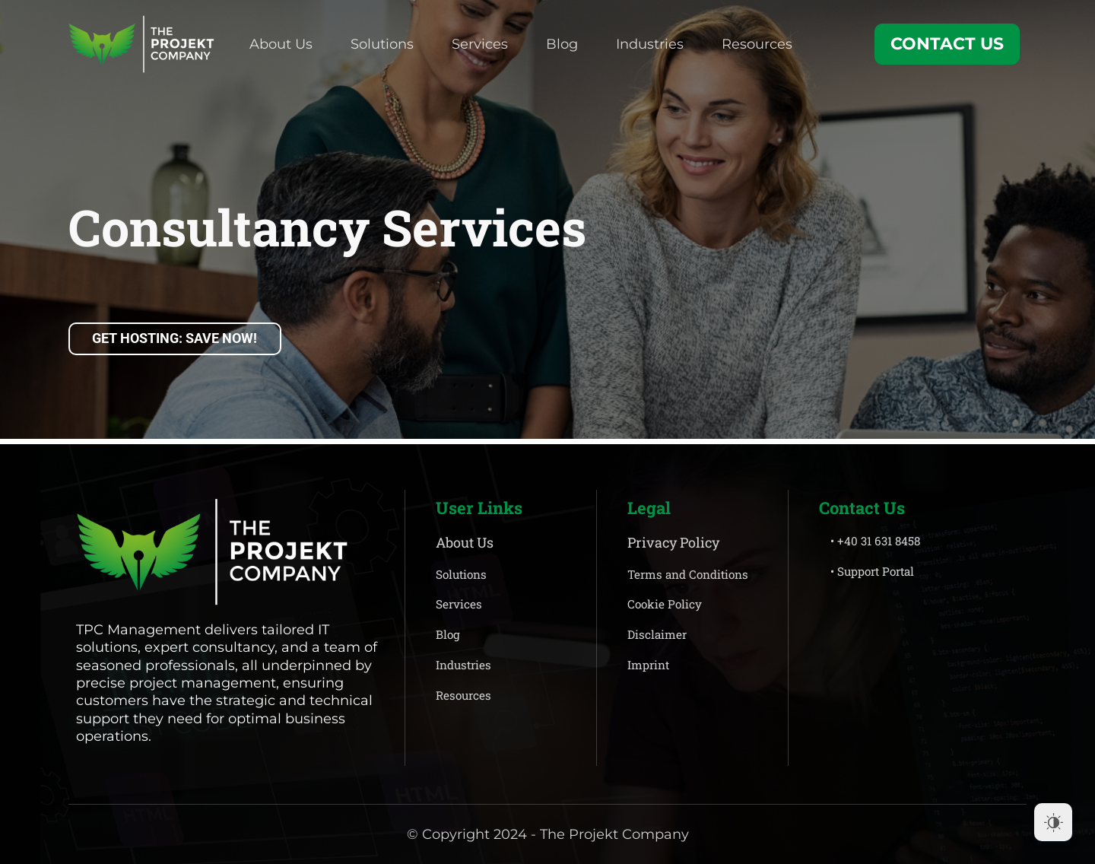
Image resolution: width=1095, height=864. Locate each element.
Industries (650, 44)
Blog (562, 44)
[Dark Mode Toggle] (1053, 822)
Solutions (382, 44)
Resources (757, 44)
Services (480, 44)
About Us (281, 44)
